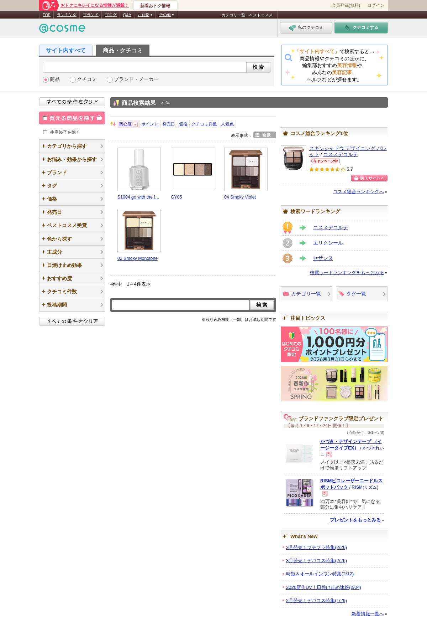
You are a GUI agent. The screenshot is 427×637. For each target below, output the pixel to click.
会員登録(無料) (346, 5)
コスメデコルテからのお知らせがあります (325, 161)
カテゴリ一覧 (233, 15)
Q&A (127, 14)
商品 (55, 79)
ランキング (67, 14)
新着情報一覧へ (368, 613)
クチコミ (87, 79)
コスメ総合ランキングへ (358, 191)
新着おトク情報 (155, 5)
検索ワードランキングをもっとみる (347, 272)
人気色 (227, 124)
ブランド (91, 14)
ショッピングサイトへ (369, 178)
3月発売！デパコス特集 (316, 560)
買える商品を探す (72, 118)
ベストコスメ (261, 15)
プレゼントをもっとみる (355, 520)
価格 (183, 124)
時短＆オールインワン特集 (320, 573)
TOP (47, 14)
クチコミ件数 (204, 124)
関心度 (125, 124)
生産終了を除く (65, 132)
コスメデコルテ (340, 154)
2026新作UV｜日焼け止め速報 (323, 587)
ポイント (149, 124)
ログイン (375, 5)
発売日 (168, 124)
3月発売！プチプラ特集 (316, 547)
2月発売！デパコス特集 (316, 600)
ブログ (111, 14)
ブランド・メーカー (136, 79)
